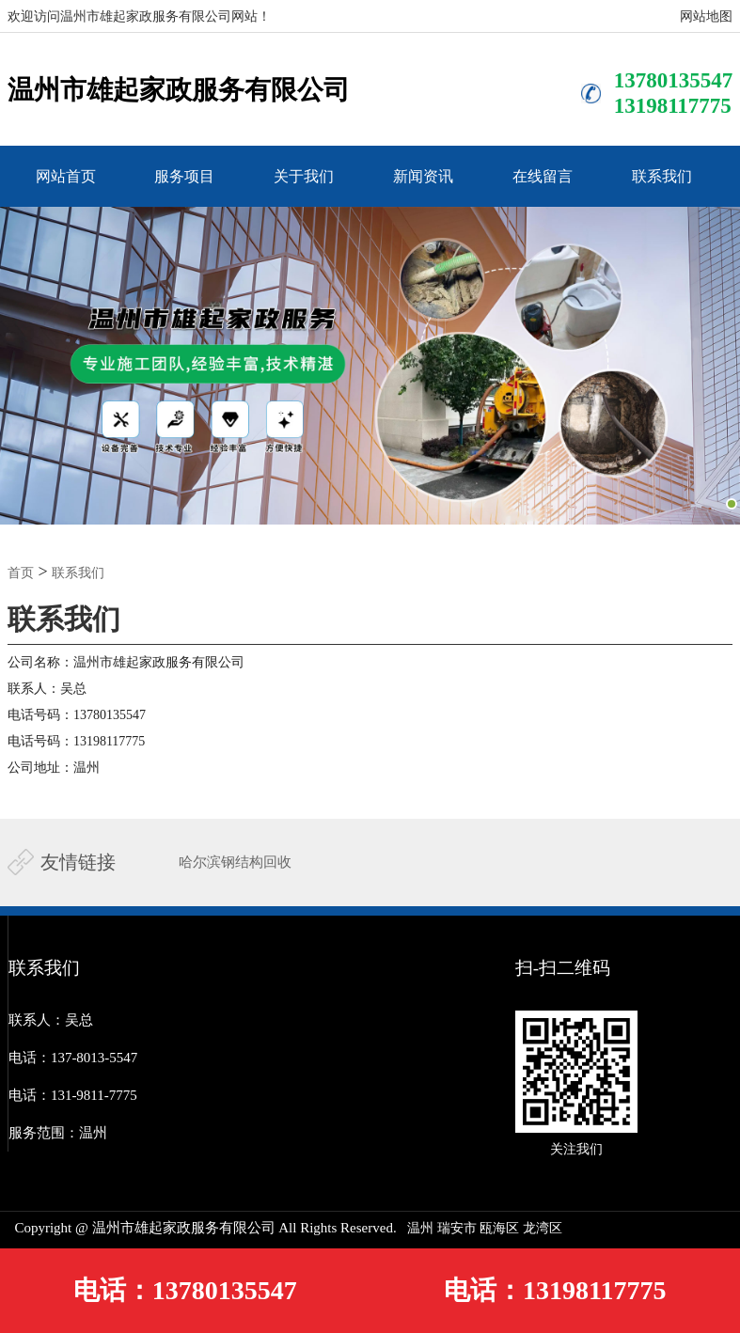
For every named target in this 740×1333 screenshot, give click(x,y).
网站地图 (706, 16)
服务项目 (184, 176)
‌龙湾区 (542, 1228)
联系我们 (662, 176)
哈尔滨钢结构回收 (235, 862)
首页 (21, 573)
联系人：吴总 (50, 1019)
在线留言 (542, 176)
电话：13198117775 (555, 1290)
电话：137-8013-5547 (73, 1057)
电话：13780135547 (185, 1290)
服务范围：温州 (57, 1132)
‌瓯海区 (499, 1228)
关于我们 (304, 176)
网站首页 (66, 176)
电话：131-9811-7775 (72, 1095)
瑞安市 (457, 1228)
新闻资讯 (423, 176)
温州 (420, 1228)
